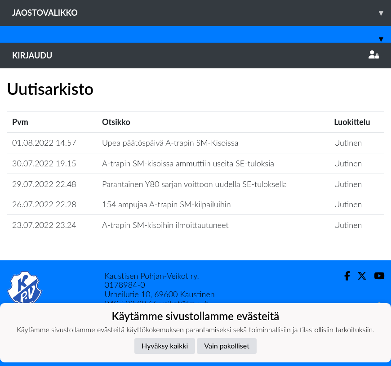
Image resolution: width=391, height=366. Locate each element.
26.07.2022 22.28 (44, 204)
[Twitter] (358, 276)
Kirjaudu (195, 55)
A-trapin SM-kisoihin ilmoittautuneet (165, 225)
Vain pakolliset (226, 345)
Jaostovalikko (201, 13)
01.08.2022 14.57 (44, 142)
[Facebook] (343, 276)
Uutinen (348, 142)
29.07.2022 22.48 (44, 184)
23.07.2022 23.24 (44, 225)
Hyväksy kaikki (165, 345)
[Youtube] (375, 276)
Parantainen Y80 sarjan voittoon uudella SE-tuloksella (194, 184)
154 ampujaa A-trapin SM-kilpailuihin (166, 204)
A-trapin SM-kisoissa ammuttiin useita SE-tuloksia (188, 163)
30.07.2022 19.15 (44, 163)
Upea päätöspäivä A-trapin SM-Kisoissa (170, 142)
